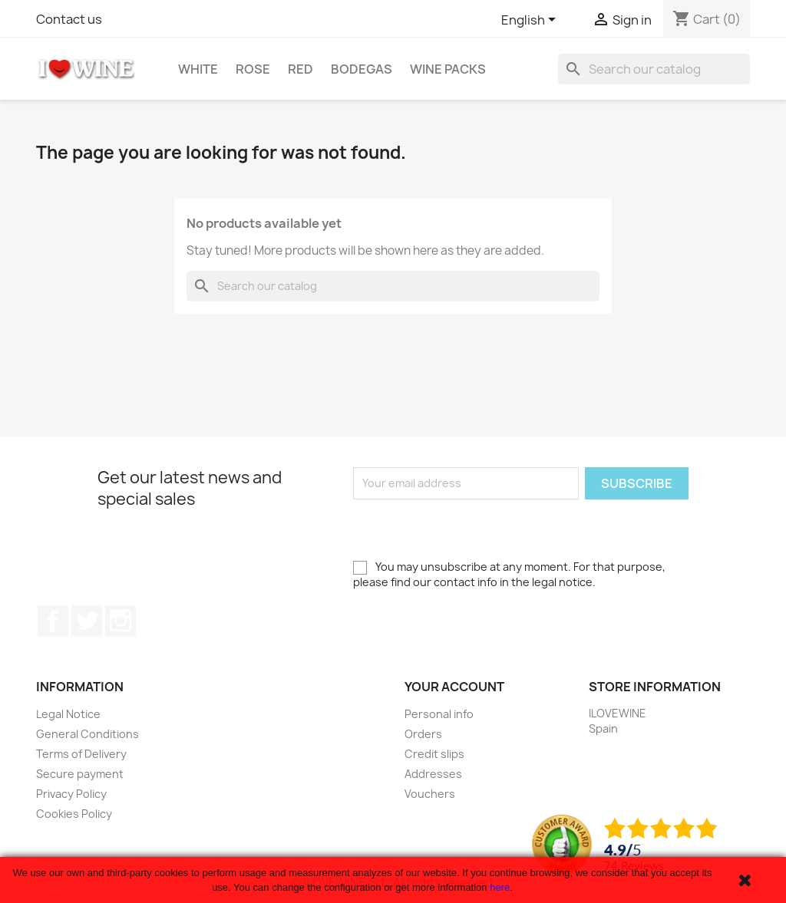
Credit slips (434, 753)
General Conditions (87, 734)
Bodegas (361, 69)
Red (300, 69)
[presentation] (469, 529)
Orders (423, 734)
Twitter (86, 620)
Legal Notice (68, 714)
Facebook (53, 620)
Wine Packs (448, 69)
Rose (253, 69)
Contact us (69, 19)
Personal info (439, 714)
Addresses (433, 773)
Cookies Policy (74, 813)
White (198, 69)
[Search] (654, 69)
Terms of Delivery (81, 753)
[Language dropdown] (531, 21)
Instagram (120, 620)
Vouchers (430, 793)
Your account (454, 686)
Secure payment (80, 773)
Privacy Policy (71, 793)
